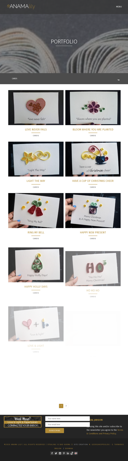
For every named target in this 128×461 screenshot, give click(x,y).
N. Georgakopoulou (99, 444)
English (57, 448)
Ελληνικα (69, 448)
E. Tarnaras (118, 444)
